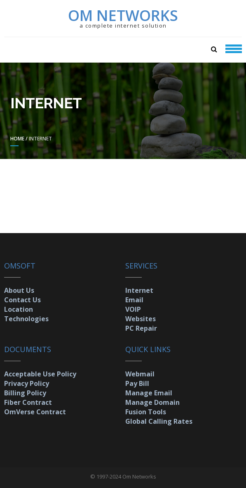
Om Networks (123, 15)
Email (134, 299)
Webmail (140, 373)
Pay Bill (137, 383)
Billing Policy (25, 392)
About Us (19, 290)
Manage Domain (152, 402)
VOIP (133, 309)
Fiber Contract (28, 402)
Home (17, 138)
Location (18, 309)
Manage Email (148, 392)
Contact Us (22, 299)
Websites (140, 318)
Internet (139, 290)
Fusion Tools (145, 411)
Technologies (26, 318)
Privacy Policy (26, 383)
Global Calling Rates (158, 421)
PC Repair (141, 328)
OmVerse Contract (35, 411)
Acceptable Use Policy (40, 373)
